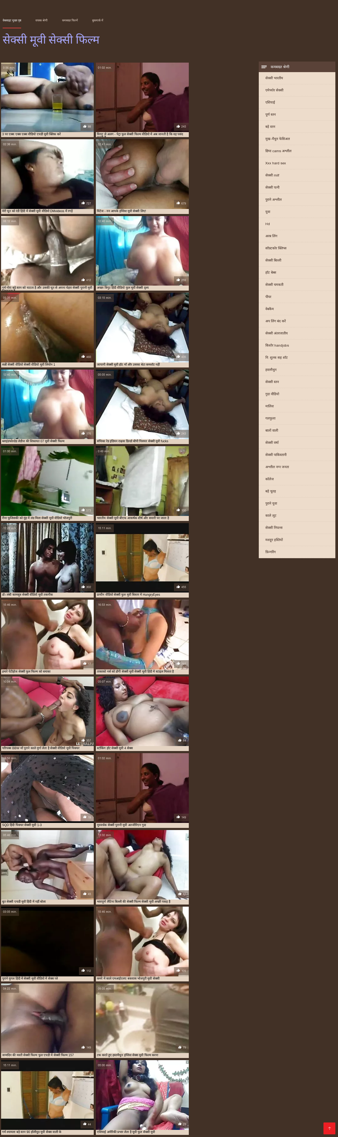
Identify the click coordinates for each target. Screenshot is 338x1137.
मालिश (269, 407)
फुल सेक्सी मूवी (28, 1080)
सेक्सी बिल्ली (273, 261)
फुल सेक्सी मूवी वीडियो (52, 1080)
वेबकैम (269, 309)
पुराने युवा (271, 504)
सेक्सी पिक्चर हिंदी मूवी (265, 1083)
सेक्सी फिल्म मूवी (79, 1086)
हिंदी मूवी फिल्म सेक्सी (157, 1117)
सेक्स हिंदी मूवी (113, 1083)
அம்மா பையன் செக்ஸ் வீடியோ (33, 1095)
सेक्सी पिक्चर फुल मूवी (182, 1083)
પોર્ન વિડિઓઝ (96, 1117)
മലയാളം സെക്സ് (153, 1125)
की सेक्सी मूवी (41, 1108)
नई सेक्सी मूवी (262, 1077)
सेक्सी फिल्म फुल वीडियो (24, 1086)
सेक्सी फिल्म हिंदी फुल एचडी (243, 1104)
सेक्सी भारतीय (274, 79)
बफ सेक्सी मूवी (157, 1080)
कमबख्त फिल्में (70, 20)
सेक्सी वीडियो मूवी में (159, 1108)
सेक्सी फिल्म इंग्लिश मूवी (307, 1108)
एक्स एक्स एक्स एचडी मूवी (126, 1077)
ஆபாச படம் (35, 1100)
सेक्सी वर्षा (272, 443)
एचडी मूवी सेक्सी (220, 1077)
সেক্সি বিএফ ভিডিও (202, 1104)
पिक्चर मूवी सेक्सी (232, 1095)
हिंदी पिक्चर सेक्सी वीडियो (264, 1108)
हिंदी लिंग (135, 1104)
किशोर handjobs (277, 346)
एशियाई (270, 103)
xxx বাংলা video (289, 1095)
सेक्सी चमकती (274, 285)
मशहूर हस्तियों (274, 540)
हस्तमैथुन (270, 370)
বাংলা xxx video (248, 1125)
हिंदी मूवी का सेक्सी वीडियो (194, 1095)
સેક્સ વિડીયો (265, 1100)
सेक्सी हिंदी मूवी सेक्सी (130, 1121)
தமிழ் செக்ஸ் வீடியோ (217, 1112)
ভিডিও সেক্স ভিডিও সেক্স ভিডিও (294, 1125)
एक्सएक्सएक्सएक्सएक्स (232, 1100)
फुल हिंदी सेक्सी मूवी (134, 1080)
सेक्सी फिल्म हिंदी (43, 1125)
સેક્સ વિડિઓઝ (173, 1100)
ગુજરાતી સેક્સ (78, 1095)
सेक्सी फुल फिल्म (196, 1086)
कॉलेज (269, 480)
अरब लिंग (271, 237)
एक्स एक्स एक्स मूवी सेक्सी (158, 1077)
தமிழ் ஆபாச (57, 1112)
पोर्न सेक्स (275, 1104)
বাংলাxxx (11, 1129)
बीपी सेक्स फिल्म (84, 1112)
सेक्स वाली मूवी (71, 1083)
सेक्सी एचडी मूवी (157, 1083)
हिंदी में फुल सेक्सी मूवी (107, 1104)
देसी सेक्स (153, 1104)
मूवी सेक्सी (174, 1080)
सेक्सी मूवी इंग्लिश (261, 1086)
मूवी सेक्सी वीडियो (259, 1080)
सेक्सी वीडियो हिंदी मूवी (118, 1112)
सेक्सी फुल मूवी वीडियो (221, 1086)
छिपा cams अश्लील (278, 151)
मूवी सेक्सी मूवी (237, 1080)
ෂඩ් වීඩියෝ (261, 1095)
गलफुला (270, 419)
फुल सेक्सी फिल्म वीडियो (306, 1077)
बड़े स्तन (270, 127)
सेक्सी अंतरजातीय (276, 334)
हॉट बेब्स (270, 273)
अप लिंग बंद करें (275, 322)
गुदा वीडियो (272, 395)
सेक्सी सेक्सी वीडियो (71, 1104)
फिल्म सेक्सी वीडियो (166, 1121)
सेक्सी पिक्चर (290, 1100)
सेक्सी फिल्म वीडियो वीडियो (167, 1086)
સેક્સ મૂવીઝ (129, 1108)
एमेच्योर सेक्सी (274, 91)
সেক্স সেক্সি (11, 1112)
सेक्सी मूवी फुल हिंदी (193, 1117)
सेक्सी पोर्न (282, 1112)
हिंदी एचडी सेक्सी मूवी (72, 1108)
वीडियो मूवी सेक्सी (282, 1080)
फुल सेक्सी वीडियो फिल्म (81, 1080)
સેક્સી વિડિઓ (104, 1108)
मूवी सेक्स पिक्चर (124, 1117)
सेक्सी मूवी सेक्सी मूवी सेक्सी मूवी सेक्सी (209, 1108)
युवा (267, 212)
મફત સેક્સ (32, 1112)
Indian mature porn (108, 1129)
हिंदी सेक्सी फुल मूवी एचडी (206, 1121)
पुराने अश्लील (273, 200)
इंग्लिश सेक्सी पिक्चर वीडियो (306, 1117)
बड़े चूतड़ (270, 492)
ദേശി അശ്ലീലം (256, 1112)
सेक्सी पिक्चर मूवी (207, 1083)
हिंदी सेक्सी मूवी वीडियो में (114, 1095)
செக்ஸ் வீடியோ (153, 1112)
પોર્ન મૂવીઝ (147, 1100)
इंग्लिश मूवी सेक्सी (12, 1077)
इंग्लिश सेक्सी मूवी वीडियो (94, 1077)
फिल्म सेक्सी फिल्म (120, 1100)
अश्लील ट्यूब (172, 1104)
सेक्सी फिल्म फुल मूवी (153, 1095)
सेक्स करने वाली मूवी (29, 1083)
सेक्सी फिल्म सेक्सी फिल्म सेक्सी (292, 1121)
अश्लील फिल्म (200, 1100)
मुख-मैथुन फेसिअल (277, 139)
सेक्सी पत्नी (272, 188)
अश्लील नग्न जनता (277, 467)
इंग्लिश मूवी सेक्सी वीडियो (38, 1077)
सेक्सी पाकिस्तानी (276, 455)
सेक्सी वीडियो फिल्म (37, 1129)
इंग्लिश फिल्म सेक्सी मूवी (34, 1104)
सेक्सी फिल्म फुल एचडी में (295, 1083)
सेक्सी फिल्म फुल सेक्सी (53, 1086)
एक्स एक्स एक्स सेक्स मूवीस (192, 1077)
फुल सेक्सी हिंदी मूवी (109, 1080)
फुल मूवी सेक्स (281, 1077)
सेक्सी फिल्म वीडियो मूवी (136, 1086)
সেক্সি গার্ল (31, 1117)
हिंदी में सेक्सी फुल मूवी (246, 1121)
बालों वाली (271, 431)
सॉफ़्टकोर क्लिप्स (276, 249)
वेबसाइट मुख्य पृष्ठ (12, 20)
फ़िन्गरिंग (270, 552)
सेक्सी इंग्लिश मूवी (134, 1083)
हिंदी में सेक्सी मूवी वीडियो (62, 1117)
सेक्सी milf (272, 176)
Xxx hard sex (275, 164)
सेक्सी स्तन (272, 382)
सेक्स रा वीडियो (182, 1112)
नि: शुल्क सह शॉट (276, 358)
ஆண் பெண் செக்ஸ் (231, 1117)
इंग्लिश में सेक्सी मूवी (66, 1077)
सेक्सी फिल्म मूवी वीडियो (106, 1086)
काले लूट (270, 516)
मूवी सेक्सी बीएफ (216, 1080)
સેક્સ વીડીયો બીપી (72, 1129)
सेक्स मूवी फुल (51, 1083)
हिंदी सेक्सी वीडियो (74, 1125)
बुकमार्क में (97, 20)
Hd (267, 224)
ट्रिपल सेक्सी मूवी (242, 1077)
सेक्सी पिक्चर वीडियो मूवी (235, 1083)
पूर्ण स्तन (270, 115)
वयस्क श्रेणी (41, 20)
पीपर (268, 297)
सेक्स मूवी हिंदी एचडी (215, 1125)
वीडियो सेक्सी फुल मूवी (308, 1080)
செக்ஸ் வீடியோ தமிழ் (111, 1125)
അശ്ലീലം (93, 1100)
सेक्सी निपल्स (274, 528)
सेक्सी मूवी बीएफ (16, 1121)
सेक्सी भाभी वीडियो (267, 1117)
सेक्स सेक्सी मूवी (92, 1083)
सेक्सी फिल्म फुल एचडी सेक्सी (55, 1121)
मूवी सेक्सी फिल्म (194, 1080)
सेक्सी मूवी (242, 1086)
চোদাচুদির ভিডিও (65, 1100)
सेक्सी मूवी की (184, 1125)
